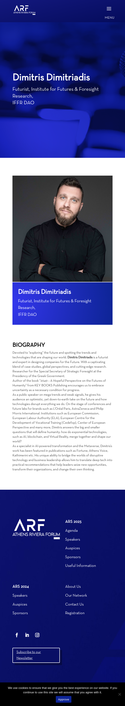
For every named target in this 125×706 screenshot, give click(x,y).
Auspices (72, 548)
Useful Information (80, 566)
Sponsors (73, 557)
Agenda (71, 531)
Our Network (76, 596)
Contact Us (74, 604)
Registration (75, 613)
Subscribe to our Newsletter (28, 655)
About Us (73, 587)
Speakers (72, 540)
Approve (63, 699)
